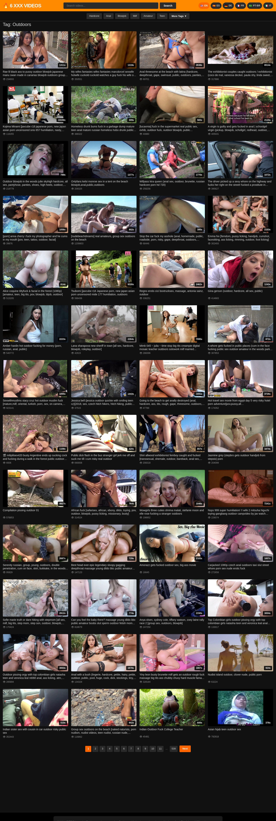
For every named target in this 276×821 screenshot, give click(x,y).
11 (160, 748)
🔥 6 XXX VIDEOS (22, 5)
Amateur (148, 15)
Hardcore (94, 15)
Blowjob (122, 15)
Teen (162, 15)
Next (185, 748)
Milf (135, 15)
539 (174, 748)
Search (168, 5)
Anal (108, 15)
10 (152, 748)
